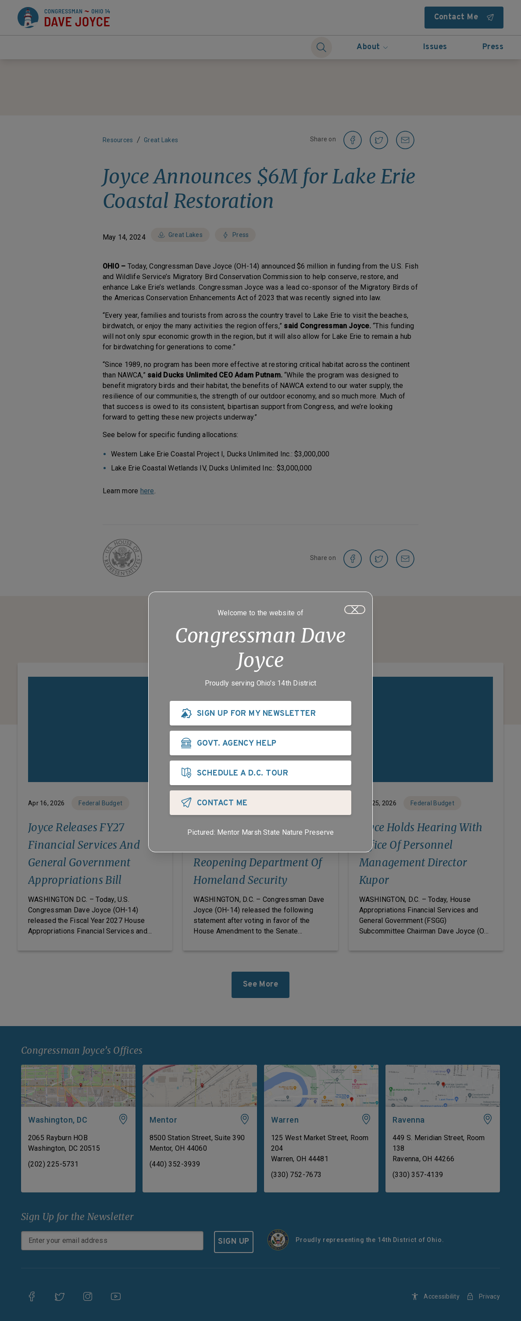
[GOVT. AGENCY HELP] (260, 744)
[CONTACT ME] (260, 804)
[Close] (354, 611)
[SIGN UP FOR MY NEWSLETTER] (260, 714)
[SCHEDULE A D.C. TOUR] (260, 774)
